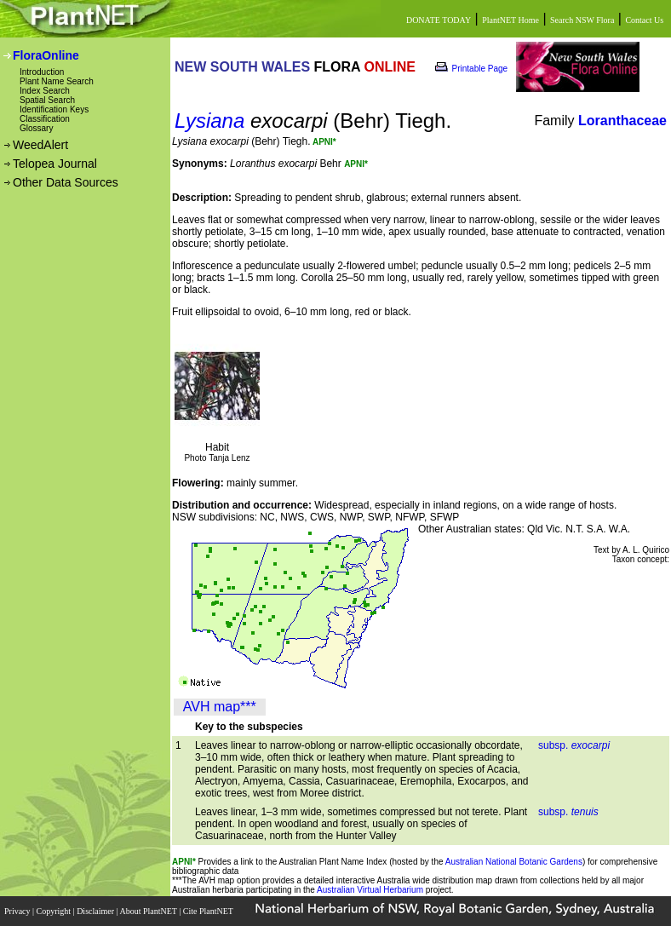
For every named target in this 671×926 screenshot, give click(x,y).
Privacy (18, 911)
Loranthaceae (622, 120)
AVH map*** (219, 706)
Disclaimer (96, 911)
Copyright (55, 911)
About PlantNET (149, 911)
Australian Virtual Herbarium (370, 889)
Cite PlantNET (209, 911)
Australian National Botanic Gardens (513, 861)
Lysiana (209, 120)
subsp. (574, 745)
